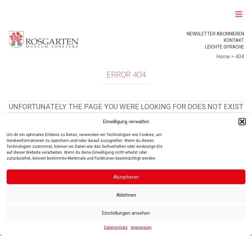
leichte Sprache (224, 46)
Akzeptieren (126, 177)
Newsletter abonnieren (215, 33)
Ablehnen (126, 195)
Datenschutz (116, 227)
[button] (242, 121)
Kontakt (234, 40)
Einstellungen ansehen (126, 213)
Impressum (141, 227)
